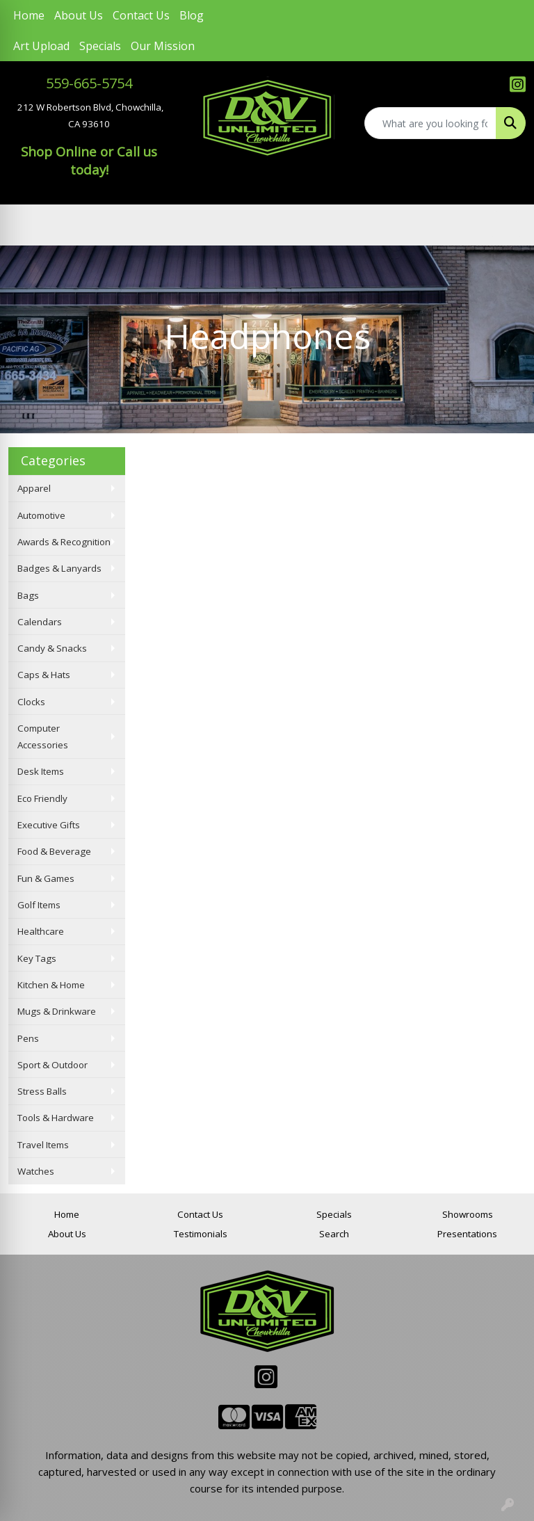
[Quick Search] (430, 123)
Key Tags (36, 958)
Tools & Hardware (55, 1117)
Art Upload (41, 46)
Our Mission (163, 46)
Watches (35, 1171)
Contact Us (141, 15)
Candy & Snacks (52, 648)
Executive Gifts (48, 825)
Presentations (467, 1234)
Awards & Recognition (64, 542)
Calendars (39, 621)
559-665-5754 (89, 83)
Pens (28, 1038)
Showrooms (467, 1214)
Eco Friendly (42, 798)
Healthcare (40, 931)
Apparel (34, 488)
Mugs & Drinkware (56, 1011)
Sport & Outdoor (52, 1065)
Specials (100, 46)
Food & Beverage (54, 851)
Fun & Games (45, 878)
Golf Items (38, 905)
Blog (191, 15)
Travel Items (43, 1144)
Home (28, 15)
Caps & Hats (43, 674)
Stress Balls (42, 1091)
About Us (78, 15)
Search (334, 1234)
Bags (28, 595)
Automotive (41, 515)
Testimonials (200, 1234)
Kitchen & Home (51, 985)
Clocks (31, 701)
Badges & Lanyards (59, 568)
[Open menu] (506, 225)
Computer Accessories (42, 736)
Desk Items (40, 771)
